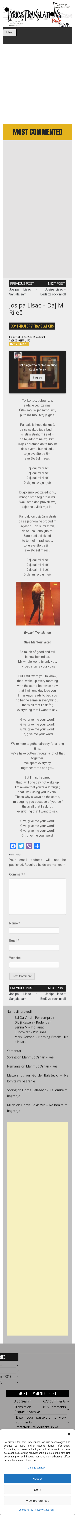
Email (14, 943)
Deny (37, 1489)
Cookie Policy (26, 1509)
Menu (9, 32)
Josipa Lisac (24, 342)
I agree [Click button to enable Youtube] (37, 379)
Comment (17, 876)
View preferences (37, 1500)
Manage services (36, 1467)
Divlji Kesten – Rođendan (33, 1024)
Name (14, 925)
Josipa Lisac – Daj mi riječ (37, 311)
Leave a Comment (19, 346)
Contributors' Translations (32, 328)
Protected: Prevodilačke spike (36, 1427)
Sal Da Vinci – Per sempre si (35, 1019)
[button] (69, 1434)
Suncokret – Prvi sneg (30, 1034)
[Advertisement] (37, 84)
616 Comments (54, 1407)
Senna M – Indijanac (29, 1029)
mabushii (40, 339)
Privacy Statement (44, 1509)
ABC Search (22, 1401)
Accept (37, 1478)
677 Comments (54, 1401)
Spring (12, 1059)
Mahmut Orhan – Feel (38, 1059)
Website (15, 960)
